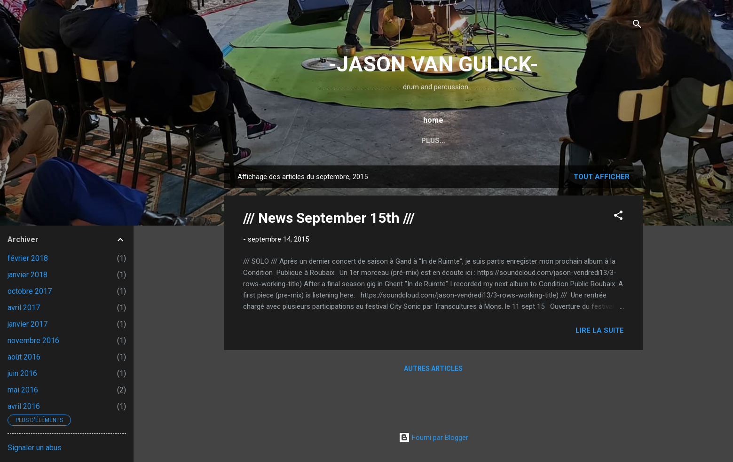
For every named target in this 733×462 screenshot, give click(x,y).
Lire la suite (599, 330)
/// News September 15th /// (329, 218)
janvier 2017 (27, 324)
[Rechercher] (637, 25)
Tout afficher (602, 176)
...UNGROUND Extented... (500, 140)
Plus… (574, 140)
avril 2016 (24, 406)
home (291, 140)
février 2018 (28, 258)
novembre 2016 (33, 340)
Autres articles (433, 368)
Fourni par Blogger (433, 437)
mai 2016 (23, 389)
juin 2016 (22, 373)
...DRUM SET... (341, 140)
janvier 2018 (27, 274)
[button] (618, 217)
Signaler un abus (35, 447)
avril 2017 (24, 307)
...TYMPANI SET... (410, 140)
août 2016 (24, 356)
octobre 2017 (30, 291)
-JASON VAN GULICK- (433, 64)
